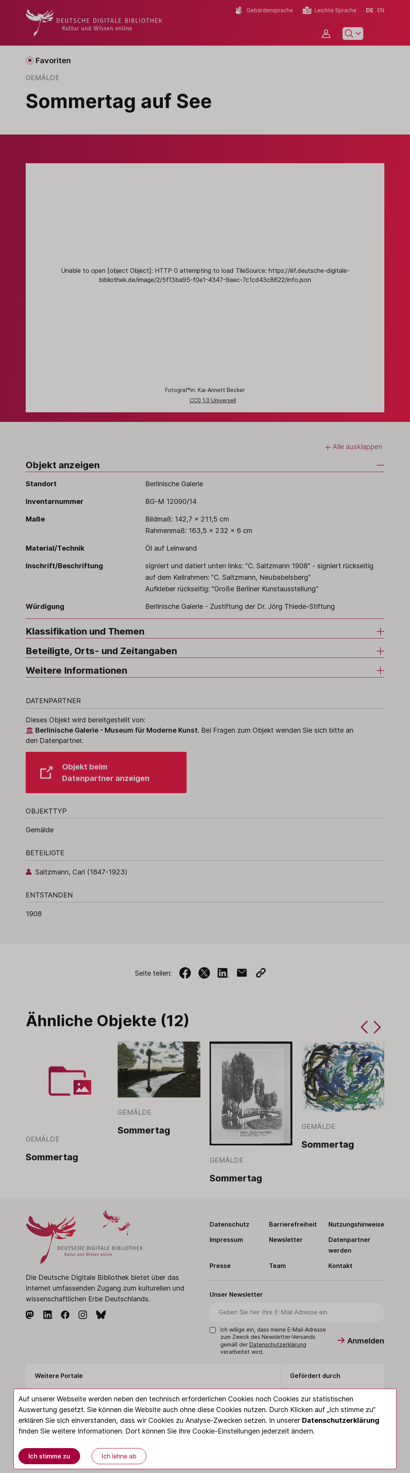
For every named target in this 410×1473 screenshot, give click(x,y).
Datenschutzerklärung (340, 1420)
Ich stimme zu (49, 1456)
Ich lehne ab (119, 1456)
